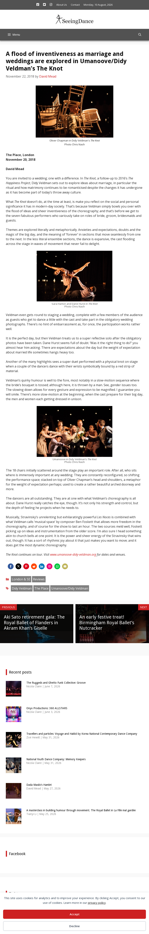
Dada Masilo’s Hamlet (39, 784)
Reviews (39, 579)
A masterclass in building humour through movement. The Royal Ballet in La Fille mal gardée (81, 810)
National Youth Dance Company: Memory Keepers (56, 759)
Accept (75, 914)
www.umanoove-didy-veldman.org (73, 554)
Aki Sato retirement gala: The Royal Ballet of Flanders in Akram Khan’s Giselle (34, 622)
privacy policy (97, 903)
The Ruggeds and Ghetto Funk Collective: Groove (56, 682)
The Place (41, 588)
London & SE (21, 579)
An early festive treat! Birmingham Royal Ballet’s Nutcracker (106, 622)
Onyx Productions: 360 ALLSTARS (46, 708)
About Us (61, 4)
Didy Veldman (22, 588)
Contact (75, 4)
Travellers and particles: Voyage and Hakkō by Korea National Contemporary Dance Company (81, 733)
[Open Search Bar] (139, 35)
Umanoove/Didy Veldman (69, 588)
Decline (74, 926)
